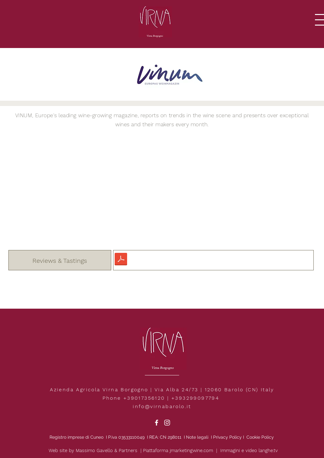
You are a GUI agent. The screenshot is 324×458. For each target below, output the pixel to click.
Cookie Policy (260, 437)
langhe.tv (268, 450)
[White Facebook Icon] (156, 423)
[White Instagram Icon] (167, 423)
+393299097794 (195, 398)
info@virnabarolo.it (162, 406)
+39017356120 (144, 398)
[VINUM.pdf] (121, 260)
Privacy (220, 437)
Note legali (198, 437)
